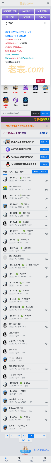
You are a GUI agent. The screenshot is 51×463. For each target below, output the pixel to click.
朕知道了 (40, 81)
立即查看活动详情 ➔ (14, 62)
